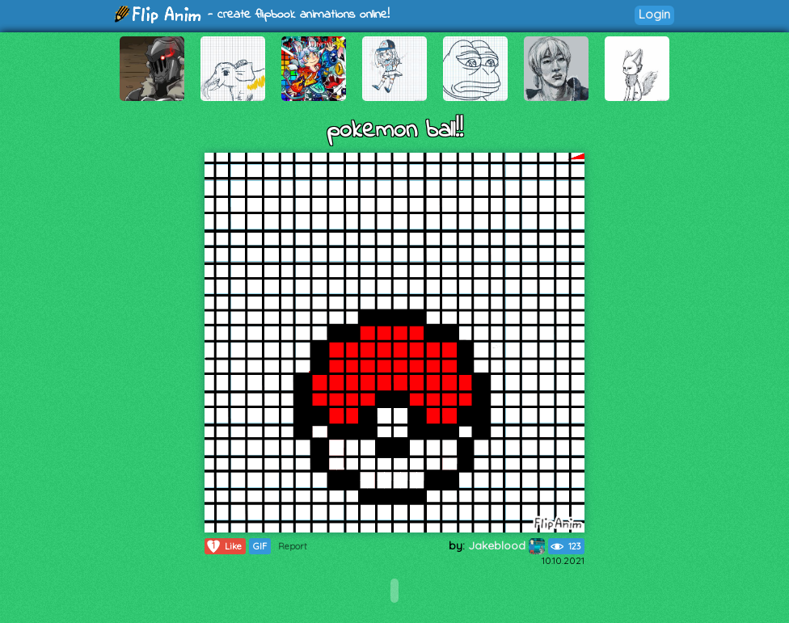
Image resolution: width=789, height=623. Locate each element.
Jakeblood (506, 545)
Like (223, 546)
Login (654, 14)
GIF (260, 546)
